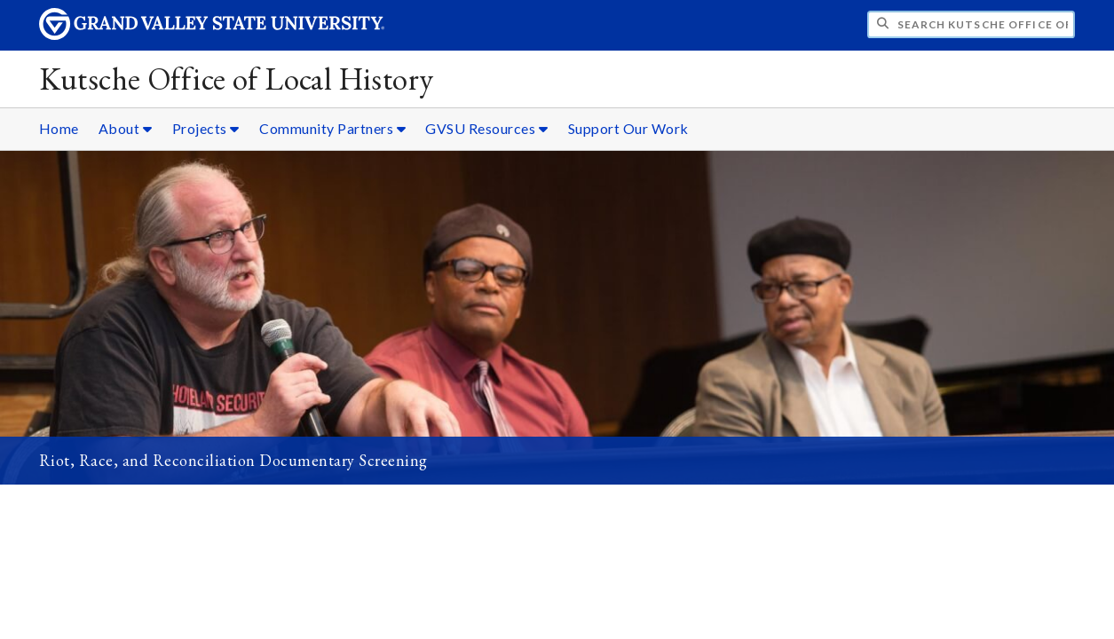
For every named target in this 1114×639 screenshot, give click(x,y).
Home (59, 128)
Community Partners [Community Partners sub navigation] (332, 128)
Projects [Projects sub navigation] (206, 128)
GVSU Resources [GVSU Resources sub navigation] (486, 128)
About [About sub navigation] (126, 128)
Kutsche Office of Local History (236, 79)
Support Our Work (628, 128)
